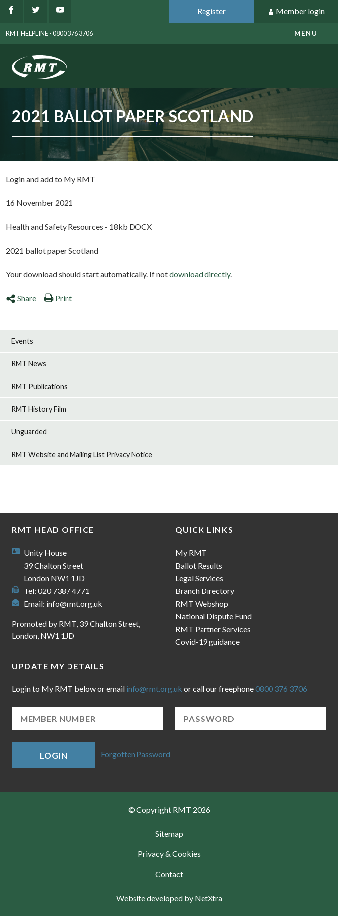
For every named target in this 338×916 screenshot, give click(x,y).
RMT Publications (39, 386)
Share (21, 298)
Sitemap (169, 833)
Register (211, 11)
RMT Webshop (201, 603)
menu (305, 33)
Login (54, 755)
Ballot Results (198, 565)
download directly (199, 274)
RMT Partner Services (213, 629)
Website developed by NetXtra (169, 898)
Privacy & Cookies (169, 853)
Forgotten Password (135, 754)
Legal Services (199, 578)
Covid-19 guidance (207, 641)
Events (22, 341)
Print (58, 298)
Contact (169, 874)
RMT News (28, 363)
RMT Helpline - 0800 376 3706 (49, 33)
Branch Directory (204, 590)
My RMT (191, 552)
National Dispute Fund (213, 616)
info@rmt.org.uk (74, 603)
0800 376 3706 (281, 688)
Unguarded (29, 431)
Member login (296, 11)
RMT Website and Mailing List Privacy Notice (81, 454)
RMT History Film (38, 409)
